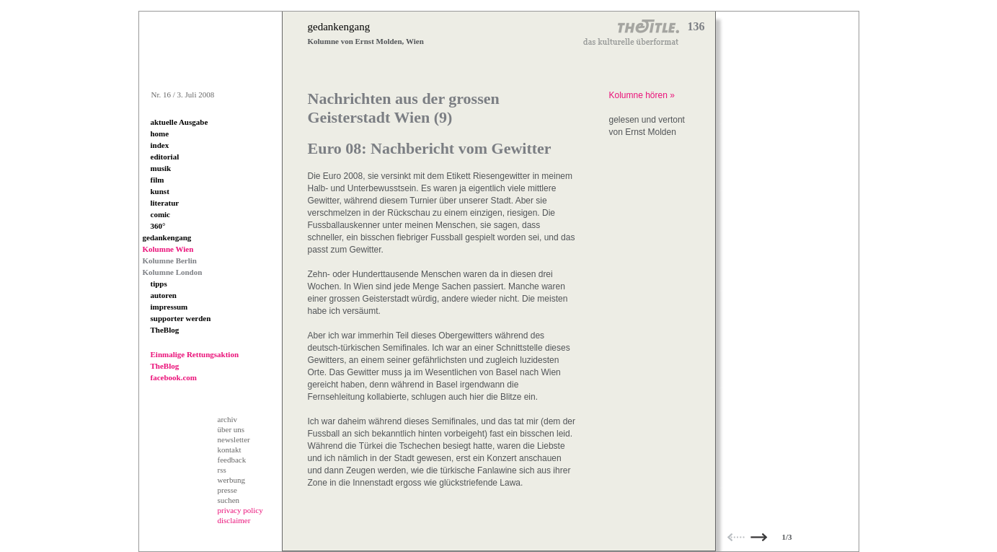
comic (160, 214)
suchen (229, 500)
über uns (231, 429)
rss (222, 469)
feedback (232, 459)
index (160, 145)
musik (161, 168)
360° (158, 226)
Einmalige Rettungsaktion (195, 354)
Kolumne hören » (642, 95)
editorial (165, 156)
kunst (160, 191)
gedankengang (167, 237)
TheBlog (165, 329)
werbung (232, 480)
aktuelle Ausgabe (179, 122)
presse (228, 490)
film (157, 179)
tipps (159, 283)
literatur (165, 202)
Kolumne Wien (168, 249)
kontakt (230, 449)
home (160, 133)
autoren (164, 295)
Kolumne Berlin (170, 260)
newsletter (234, 439)
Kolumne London (173, 272)
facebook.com (174, 377)
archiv (227, 419)
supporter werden (181, 318)
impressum (169, 306)
